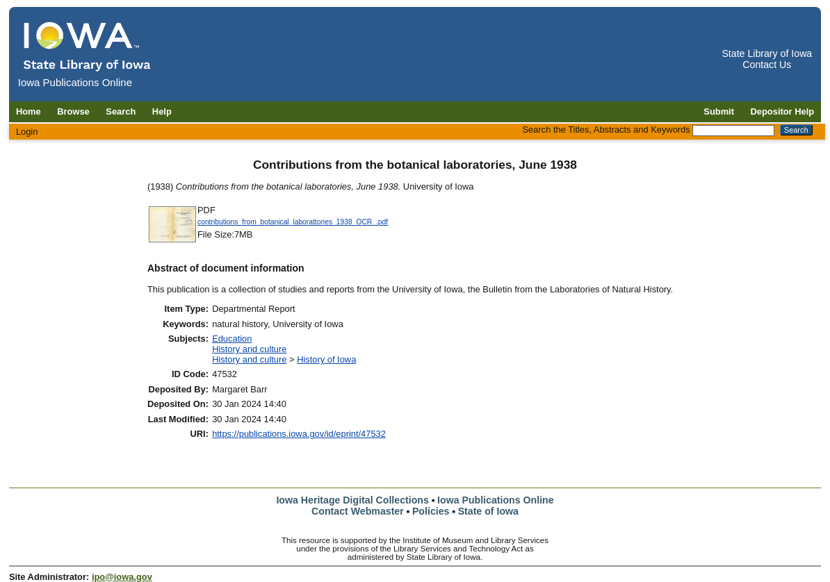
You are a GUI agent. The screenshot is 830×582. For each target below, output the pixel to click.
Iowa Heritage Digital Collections (352, 500)
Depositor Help (783, 111)
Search (121, 111)
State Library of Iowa (767, 53)
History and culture (249, 349)
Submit (718, 111)
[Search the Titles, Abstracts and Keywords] (733, 130)
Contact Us (766, 64)
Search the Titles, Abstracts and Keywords (606, 129)
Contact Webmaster (357, 511)
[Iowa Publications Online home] (87, 46)
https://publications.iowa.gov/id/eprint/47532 (299, 434)
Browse (73, 111)
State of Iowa (488, 511)
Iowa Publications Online (495, 500)
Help (162, 111)
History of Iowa (326, 359)
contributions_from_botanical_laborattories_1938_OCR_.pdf (292, 222)
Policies (431, 511)
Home (28, 111)
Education (232, 338)
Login (27, 131)
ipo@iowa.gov (122, 577)
